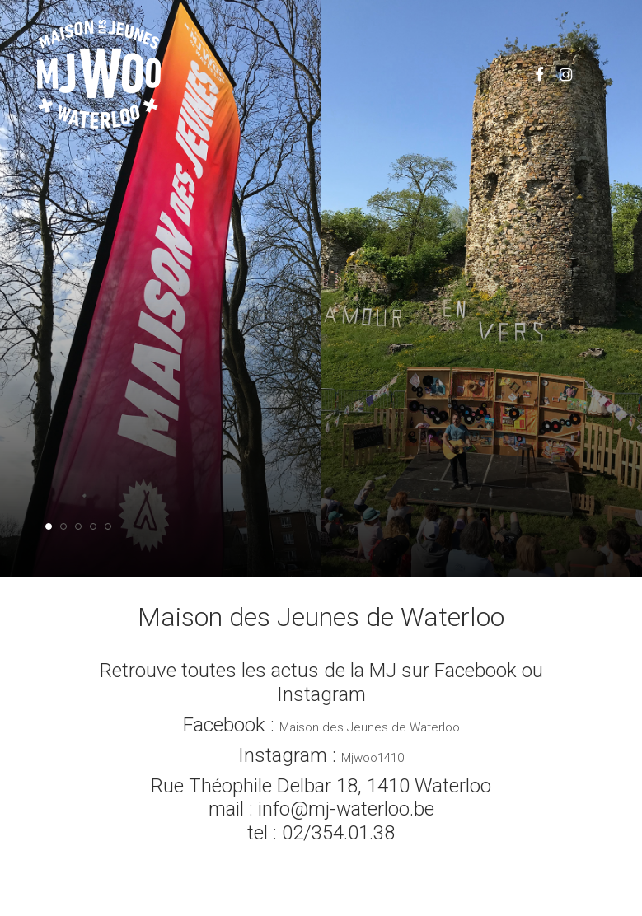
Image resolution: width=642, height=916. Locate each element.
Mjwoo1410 (372, 757)
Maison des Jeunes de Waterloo (369, 727)
